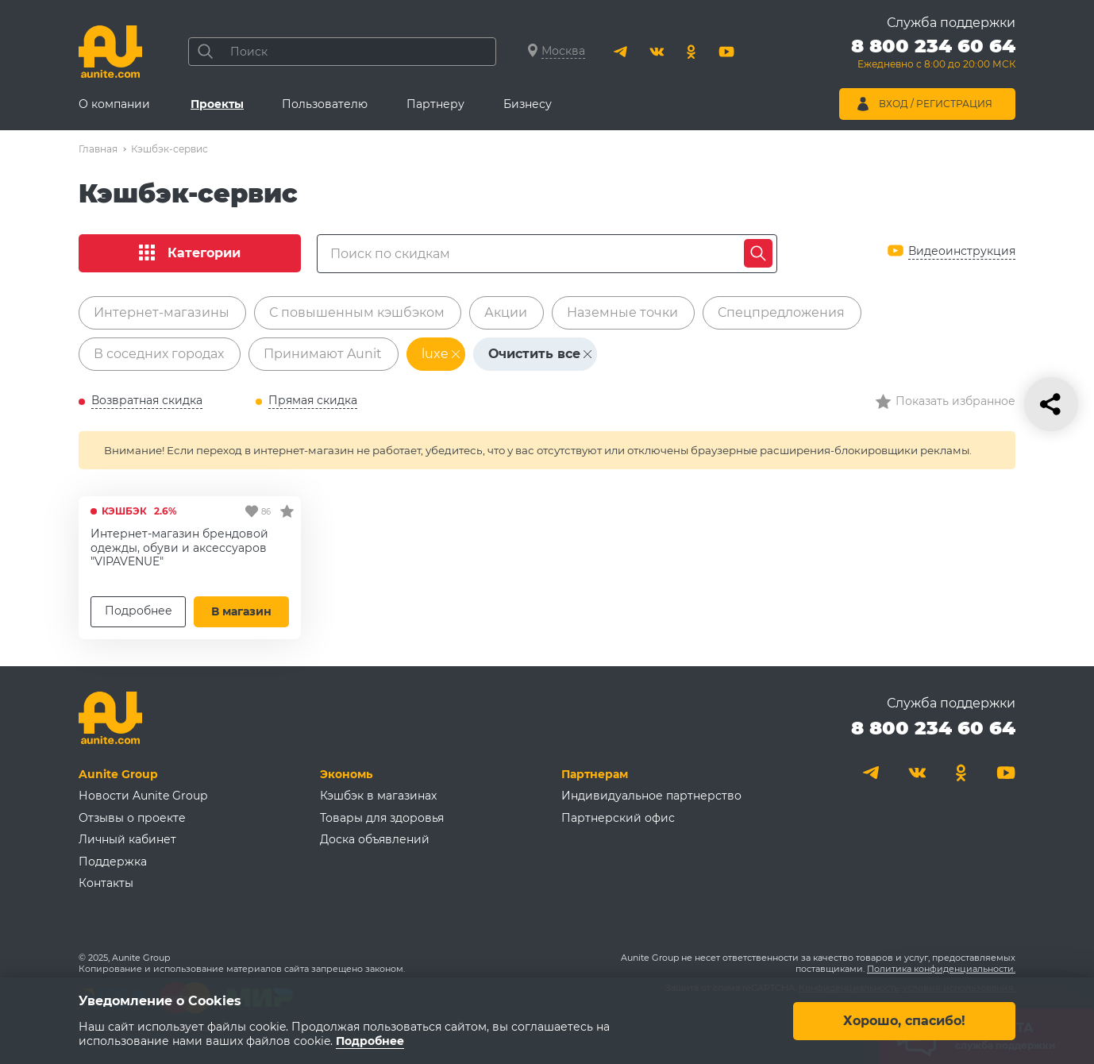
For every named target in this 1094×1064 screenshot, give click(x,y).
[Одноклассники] (691, 52)
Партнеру (435, 104)
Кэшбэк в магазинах (378, 795)
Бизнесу (527, 104)
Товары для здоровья (382, 818)
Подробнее (138, 610)
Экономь (346, 774)
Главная (98, 149)
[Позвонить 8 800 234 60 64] (933, 55)
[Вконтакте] (656, 52)
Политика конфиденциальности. (941, 968)
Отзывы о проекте (132, 818)
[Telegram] (622, 52)
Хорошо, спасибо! (904, 1019)
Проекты (217, 104)
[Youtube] (726, 52)
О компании (114, 104)
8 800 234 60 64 (933, 727)
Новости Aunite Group (143, 795)
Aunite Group (118, 774)
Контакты (106, 883)
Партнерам (594, 774)
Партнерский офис (618, 818)
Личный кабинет (127, 839)
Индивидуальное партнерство (651, 795)
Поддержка (113, 861)
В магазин (241, 611)
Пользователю (325, 104)
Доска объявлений (375, 839)
